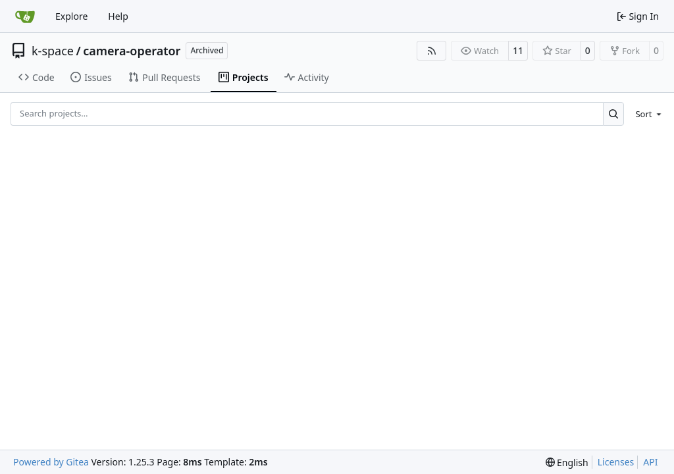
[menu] (646, 114)
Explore (71, 16)
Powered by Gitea (51, 462)
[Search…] (614, 113)
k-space (53, 50)
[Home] (25, 16)
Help (118, 16)
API (650, 462)
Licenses (616, 462)
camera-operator (131, 50)
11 (518, 50)
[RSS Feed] (432, 51)
